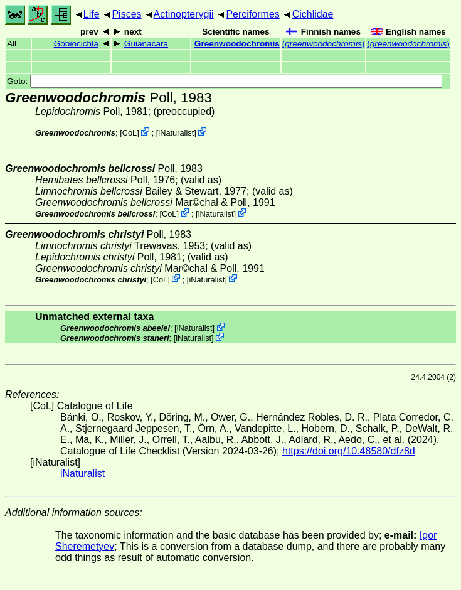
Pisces (126, 14)
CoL (129, 132)
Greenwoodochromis (237, 43)
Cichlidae (313, 14)
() (323, 43)
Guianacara (146, 43)
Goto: (224, 81)
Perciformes (252, 14)
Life (91, 14)
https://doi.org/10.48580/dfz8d (348, 451)
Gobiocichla (76, 43)
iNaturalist (176, 132)
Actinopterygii (184, 14)
